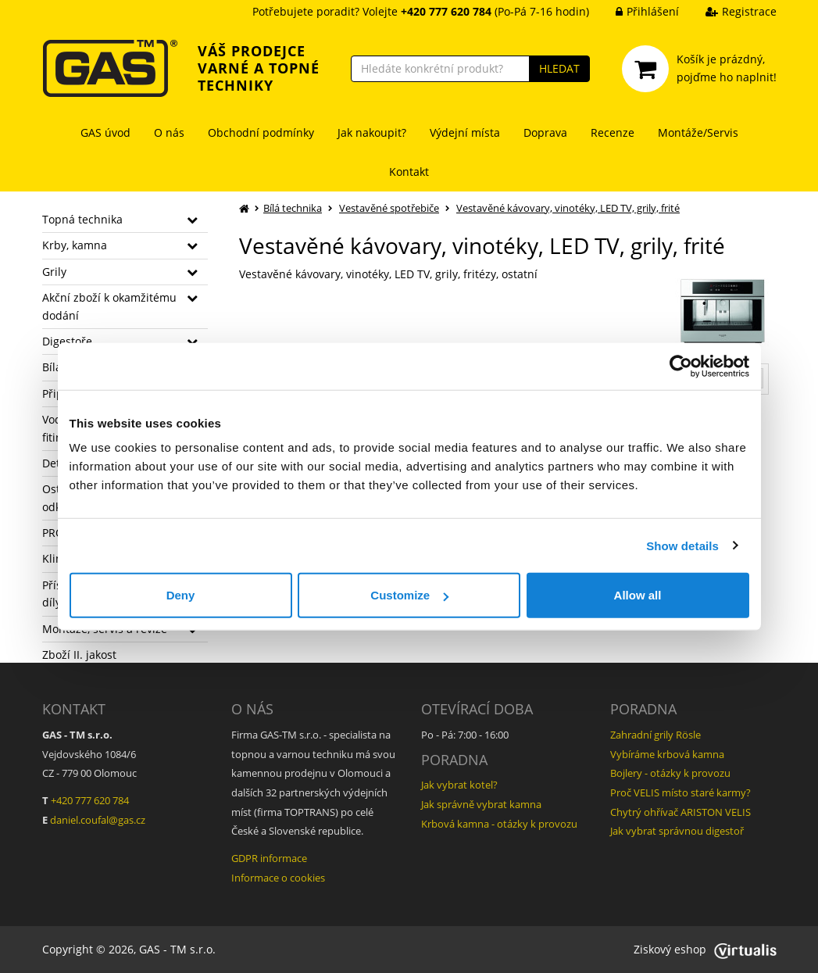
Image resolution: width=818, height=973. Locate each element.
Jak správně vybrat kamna (481, 804)
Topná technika (82, 219)
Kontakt (409, 171)
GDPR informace (269, 858)
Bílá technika (292, 208)
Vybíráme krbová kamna (667, 754)
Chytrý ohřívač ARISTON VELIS (680, 812)
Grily (54, 271)
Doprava (545, 132)
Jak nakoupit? (372, 132)
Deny (180, 595)
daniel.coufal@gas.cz (97, 820)
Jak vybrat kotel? (459, 785)
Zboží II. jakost (79, 654)
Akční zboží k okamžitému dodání (109, 306)
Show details (682, 545)
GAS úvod (105, 132)
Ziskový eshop (705, 949)
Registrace (729, 11)
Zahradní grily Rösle (655, 735)
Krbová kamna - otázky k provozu (499, 824)
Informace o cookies (278, 878)
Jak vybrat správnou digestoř (677, 831)
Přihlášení (635, 11)
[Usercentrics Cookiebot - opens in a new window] (681, 365)
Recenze (612, 132)
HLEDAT (559, 68)
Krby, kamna (74, 245)
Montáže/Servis (698, 132)
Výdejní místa (465, 132)
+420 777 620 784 (90, 800)
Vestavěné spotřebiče (389, 208)
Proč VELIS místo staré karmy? (680, 792)
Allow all (638, 595)
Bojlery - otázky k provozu (670, 773)
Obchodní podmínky (261, 132)
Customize (409, 595)
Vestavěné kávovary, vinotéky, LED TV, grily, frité (568, 208)
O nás (169, 132)
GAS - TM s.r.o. (177, 949)
